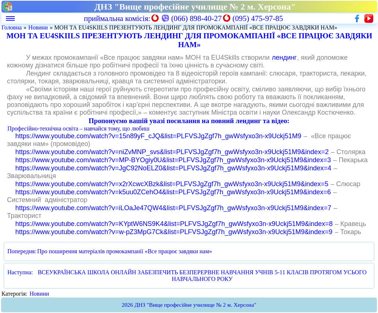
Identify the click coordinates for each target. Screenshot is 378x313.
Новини (38, 27)
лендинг (284, 57)
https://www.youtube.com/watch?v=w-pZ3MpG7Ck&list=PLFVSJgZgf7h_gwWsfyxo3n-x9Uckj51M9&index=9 (174, 232)
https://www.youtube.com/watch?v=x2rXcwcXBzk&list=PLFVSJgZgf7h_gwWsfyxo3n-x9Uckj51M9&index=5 (172, 184)
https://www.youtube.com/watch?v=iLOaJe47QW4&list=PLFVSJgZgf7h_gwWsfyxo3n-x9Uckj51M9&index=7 (173, 208)
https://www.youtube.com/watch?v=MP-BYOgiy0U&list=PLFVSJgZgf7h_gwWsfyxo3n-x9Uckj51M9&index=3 (173, 160)
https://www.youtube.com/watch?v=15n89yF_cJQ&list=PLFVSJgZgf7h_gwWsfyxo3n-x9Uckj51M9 (159, 136)
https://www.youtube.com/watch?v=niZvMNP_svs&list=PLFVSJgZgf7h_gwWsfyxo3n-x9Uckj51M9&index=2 (172, 152)
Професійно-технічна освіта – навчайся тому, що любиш (78, 128)
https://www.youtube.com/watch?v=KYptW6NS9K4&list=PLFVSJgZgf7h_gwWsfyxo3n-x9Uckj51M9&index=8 (174, 223)
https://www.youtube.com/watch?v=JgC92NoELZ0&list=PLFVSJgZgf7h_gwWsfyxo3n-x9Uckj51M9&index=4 (173, 168)
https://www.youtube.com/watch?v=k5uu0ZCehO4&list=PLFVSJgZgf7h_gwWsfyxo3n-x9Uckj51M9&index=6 (173, 192)
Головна (11, 27)
